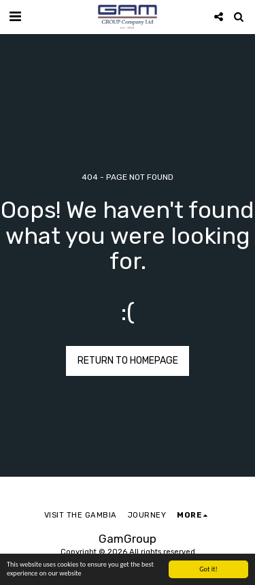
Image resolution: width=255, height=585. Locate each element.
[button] (15, 16)
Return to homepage (128, 360)
